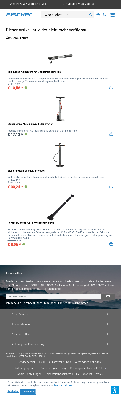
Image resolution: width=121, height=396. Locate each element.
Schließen (13, 391)
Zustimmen (28, 391)
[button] (115, 390)
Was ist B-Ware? (93, 374)
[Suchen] (91, 14)
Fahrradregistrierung (54, 368)
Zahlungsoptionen (26, 368)
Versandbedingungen (88, 361)
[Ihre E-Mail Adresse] (53, 296)
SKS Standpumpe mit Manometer (26, 170)
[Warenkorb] (98, 15)
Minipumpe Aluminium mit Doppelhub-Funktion (34, 72)
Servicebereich (27, 361)
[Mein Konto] (104, 15)
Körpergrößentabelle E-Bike (87, 368)
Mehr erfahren (63, 385)
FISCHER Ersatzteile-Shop (55, 361)
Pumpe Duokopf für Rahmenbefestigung (31, 222)
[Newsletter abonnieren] (108, 297)
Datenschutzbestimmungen (39, 302)
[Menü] (112, 15)
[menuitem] (112, 15)
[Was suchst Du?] (65, 15)
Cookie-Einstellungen (29, 374)
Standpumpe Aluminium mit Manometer (30, 124)
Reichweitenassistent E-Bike (62, 374)
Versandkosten (55, 354)
